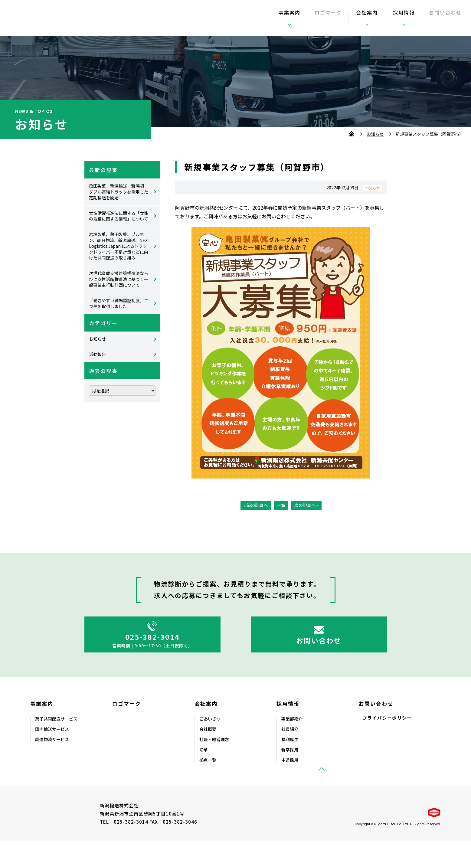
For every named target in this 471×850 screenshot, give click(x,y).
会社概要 (207, 738)
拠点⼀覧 (207, 769)
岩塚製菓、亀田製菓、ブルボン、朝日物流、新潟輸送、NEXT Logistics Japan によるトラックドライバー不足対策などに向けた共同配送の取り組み (120, 246)
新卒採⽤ (289, 759)
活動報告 (97, 354)
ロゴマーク (320, 18)
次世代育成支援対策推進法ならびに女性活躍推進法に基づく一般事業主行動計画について (118, 279)
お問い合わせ (439, 18)
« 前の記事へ (254, 505)
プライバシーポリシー (387, 727)
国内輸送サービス (52, 738)
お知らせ (375, 134)
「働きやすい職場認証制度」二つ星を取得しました (118, 303)
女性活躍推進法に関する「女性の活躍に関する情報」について (118, 216)
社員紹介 (289, 738)
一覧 (281, 505)
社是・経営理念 (214, 748)
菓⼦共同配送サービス (56, 728)
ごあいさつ (210, 728)
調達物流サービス (52, 748)
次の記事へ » (307, 505)
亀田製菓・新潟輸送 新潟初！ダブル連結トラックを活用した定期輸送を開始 (118, 192)
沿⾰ (203, 759)
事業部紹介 (292, 728)
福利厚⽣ (289, 748)
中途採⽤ (289, 769)
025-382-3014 (152, 639)
